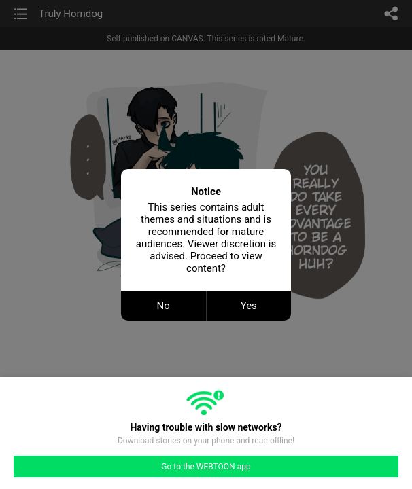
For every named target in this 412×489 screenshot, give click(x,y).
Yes (249, 306)
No (163, 306)
